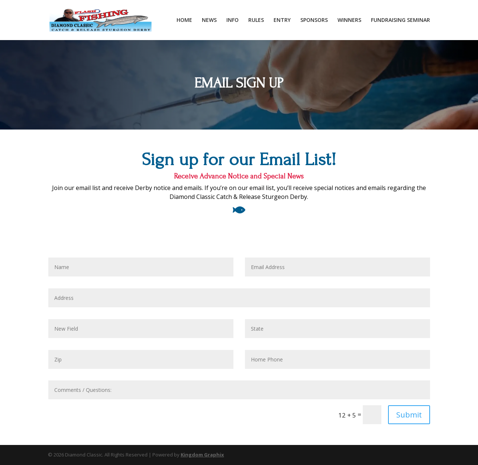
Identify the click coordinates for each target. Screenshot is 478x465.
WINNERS (349, 20)
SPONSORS (314, 20)
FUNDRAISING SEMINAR (400, 20)
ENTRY (282, 20)
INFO (232, 20)
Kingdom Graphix (202, 454)
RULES (256, 20)
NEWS (209, 20)
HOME (184, 20)
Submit (409, 415)
